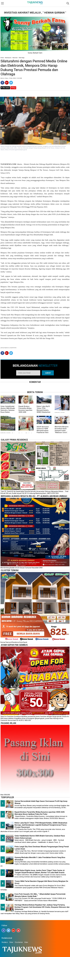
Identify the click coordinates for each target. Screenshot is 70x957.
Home (2, 57)
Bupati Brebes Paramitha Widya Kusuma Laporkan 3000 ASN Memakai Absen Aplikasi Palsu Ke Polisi (25, 412)
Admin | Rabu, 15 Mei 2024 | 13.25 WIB (11, 78)
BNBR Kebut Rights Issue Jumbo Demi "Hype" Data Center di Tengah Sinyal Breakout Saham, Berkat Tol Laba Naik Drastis (39, 871)
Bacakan (5, 88)
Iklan (26, 942)
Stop (13, 88)
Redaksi (5, 942)
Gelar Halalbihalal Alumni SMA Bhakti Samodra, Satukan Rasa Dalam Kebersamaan (8, 410)
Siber (11, 942)
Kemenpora (8, 57)
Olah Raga (21, 57)
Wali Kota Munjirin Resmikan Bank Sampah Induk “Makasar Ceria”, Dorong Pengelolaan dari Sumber (61, 432)
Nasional (15, 57)
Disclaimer (19, 942)
